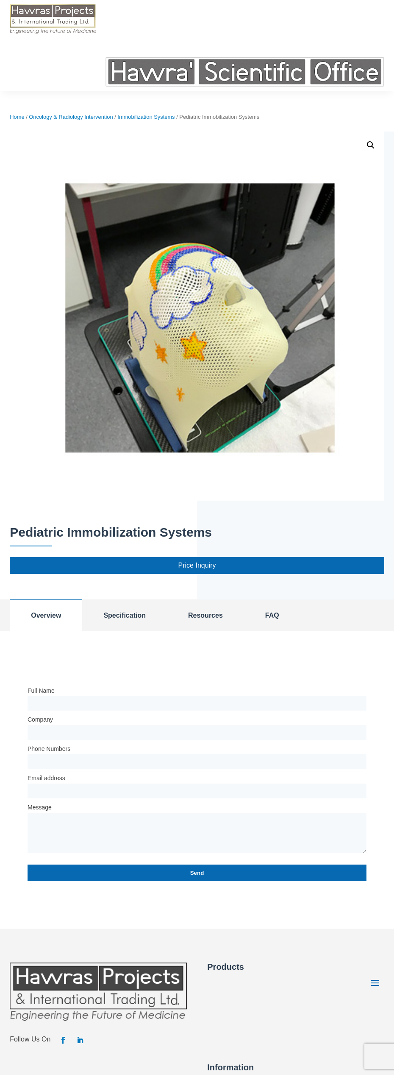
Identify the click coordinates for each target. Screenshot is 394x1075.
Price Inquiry (197, 565)
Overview (46, 615)
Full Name (41, 690)
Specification (124, 615)
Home (17, 117)
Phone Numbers (49, 748)
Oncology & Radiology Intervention (71, 117)
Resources (205, 615)
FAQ (272, 615)
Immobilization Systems (146, 117)
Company (40, 719)
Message (40, 807)
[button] (370, 145)
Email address (46, 778)
